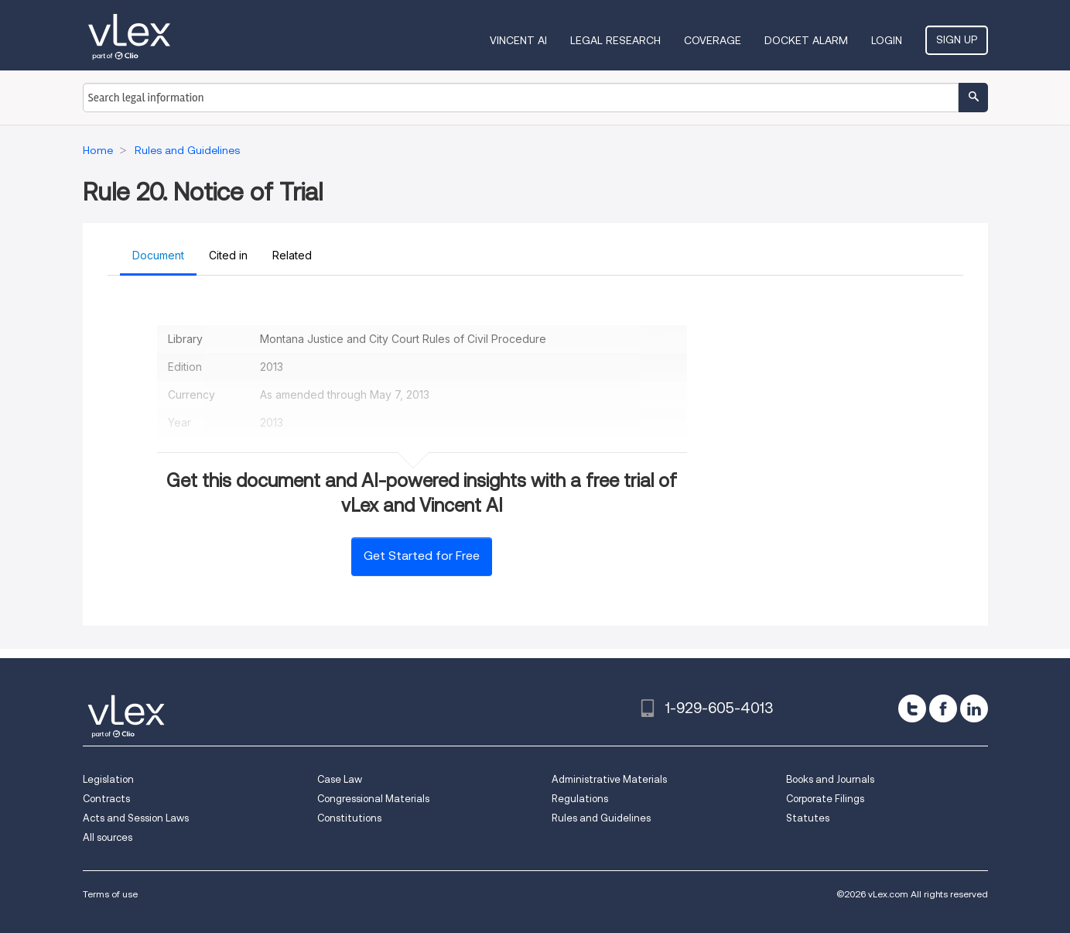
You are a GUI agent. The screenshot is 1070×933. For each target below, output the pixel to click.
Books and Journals (830, 779)
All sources (107, 837)
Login (886, 40)
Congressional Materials (373, 798)
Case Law (339, 779)
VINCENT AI (518, 40)
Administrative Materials (609, 779)
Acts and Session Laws (136, 818)
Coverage (712, 40)
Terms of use (110, 894)
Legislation (108, 779)
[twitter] (912, 708)
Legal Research (615, 40)
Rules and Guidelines (601, 818)
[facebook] (943, 708)
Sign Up (956, 39)
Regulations (580, 798)
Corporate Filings (825, 798)
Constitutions (349, 818)
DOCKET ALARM (806, 40)
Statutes (807, 818)
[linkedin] (974, 708)
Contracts (106, 798)
